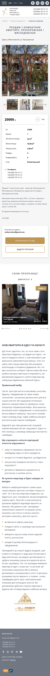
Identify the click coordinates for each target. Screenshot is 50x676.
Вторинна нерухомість (18, 21)
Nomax (13, 660)
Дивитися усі (24, 279)
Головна (4, 21)
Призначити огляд (25, 240)
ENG (21, 3)
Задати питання (25, 249)
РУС (15, 3)
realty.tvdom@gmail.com (15, 232)
